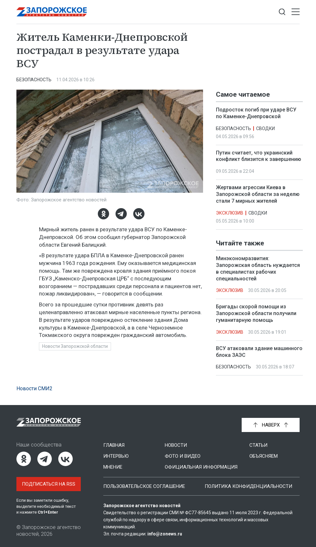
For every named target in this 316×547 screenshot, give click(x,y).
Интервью (116, 456)
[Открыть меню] (295, 12)
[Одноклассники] (103, 213)
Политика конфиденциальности (248, 486)
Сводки (265, 128)
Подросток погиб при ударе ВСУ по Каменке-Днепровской (256, 113)
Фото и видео (182, 456)
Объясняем (263, 456)
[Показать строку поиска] (282, 12)
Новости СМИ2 (34, 388)
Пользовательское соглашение (144, 486)
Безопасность (33, 79)
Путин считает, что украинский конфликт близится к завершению (258, 156)
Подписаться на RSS (48, 484)
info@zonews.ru (164, 533)
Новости (176, 445)
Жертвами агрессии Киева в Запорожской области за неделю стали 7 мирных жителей (258, 194)
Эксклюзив (229, 213)
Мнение (112, 467)
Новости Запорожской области (75, 346)
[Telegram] (121, 213)
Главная (114, 445)
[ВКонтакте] (138, 213)
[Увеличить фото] (109, 140)
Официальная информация (201, 467)
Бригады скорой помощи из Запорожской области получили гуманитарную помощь (256, 313)
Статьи (258, 445)
